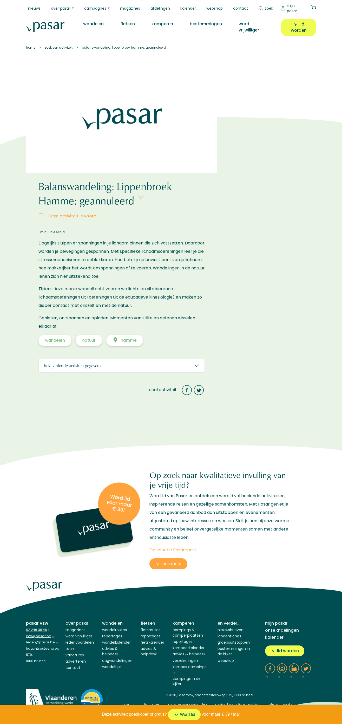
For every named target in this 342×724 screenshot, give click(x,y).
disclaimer (151, 704)
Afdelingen (160, 8)
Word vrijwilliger (249, 27)
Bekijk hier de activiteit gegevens (72, 366)
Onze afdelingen (282, 630)
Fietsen (127, 24)
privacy (128, 704)
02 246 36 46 (38, 630)
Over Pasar (76, 623)
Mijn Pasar (292, 8)
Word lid (187, 714)
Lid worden (299, 27)
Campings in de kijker (187, 681)
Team (70, 648)
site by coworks (282, 704)
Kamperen (162, 24)
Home (30, 47)
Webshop (214, 8)
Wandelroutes (114, 629)
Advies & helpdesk (189, 654)
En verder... (229, 623)
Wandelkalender (116, 642)
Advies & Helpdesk (110, 651)
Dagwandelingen (117, 660)
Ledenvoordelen (79, 642)
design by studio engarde (237, 704)
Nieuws (34, 8)
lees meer (171, 564)
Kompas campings (189, 669)
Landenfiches (229, 636)
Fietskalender (152, 642)
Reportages (112, 636)
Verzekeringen (185, 660)
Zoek (269, 8)
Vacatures (74, 655)
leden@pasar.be (42, 642)
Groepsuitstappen (234, 642)
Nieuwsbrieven (231, 629)
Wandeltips (112, 666)
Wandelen (93, 24)
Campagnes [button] (95, 8)
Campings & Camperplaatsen (188, 632)
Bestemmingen (206, 24)
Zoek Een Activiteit (59, 47)
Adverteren (75, 661)
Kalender (188, 8)
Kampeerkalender (189, 647)
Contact (240, 8)
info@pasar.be (40, 636)
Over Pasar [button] (60, 8)
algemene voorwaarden (187, 704)
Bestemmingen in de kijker (234, 651)
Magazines (130, 8)
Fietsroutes (150, 629)
